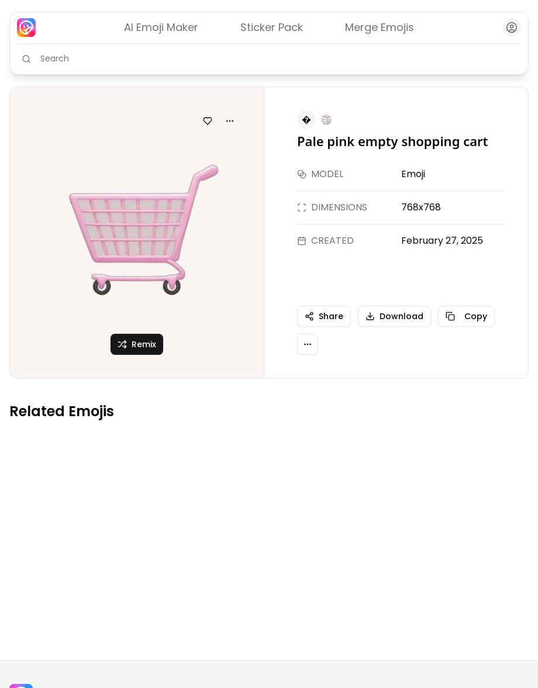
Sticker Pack (271, 27)
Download (394, 316)
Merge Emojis (379, 27)
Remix (137, 344)
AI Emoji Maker (161, 27)
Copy (466, 316)
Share (324, 316)
